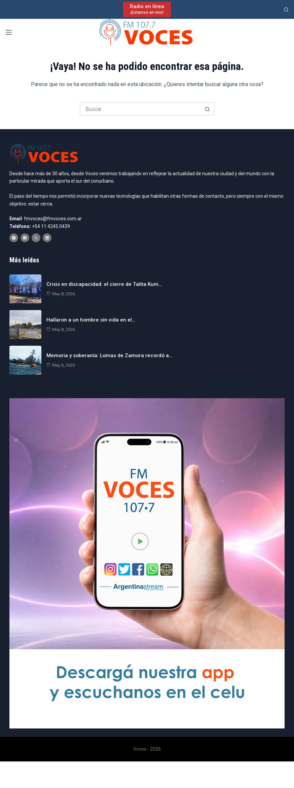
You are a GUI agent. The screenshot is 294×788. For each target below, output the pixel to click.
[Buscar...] (140, 109)
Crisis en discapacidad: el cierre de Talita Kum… (100, 290)
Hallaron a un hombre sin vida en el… (87, 325)
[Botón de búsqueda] (207, 109)
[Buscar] (286, 9)
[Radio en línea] (147, 9)
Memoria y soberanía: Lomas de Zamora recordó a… (107, 361)
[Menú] (9, 32)
